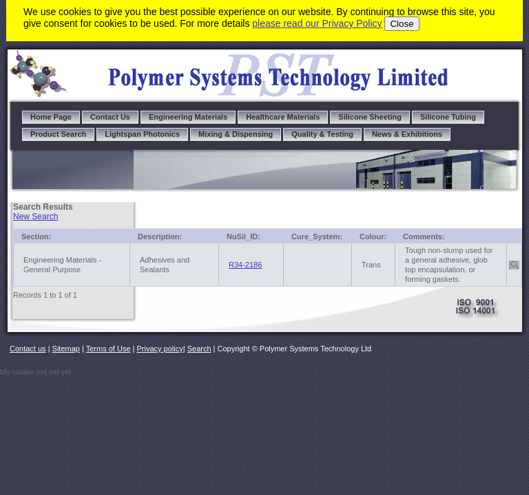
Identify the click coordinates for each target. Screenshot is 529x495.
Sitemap (66, 348)
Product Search (58, 134)
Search (199, 348)
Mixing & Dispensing (235, 134)
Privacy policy (160, 348)
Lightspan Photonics (142, 134)
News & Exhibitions (407, 134)
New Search (35, 216)
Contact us (28, 348)
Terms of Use (108, 348)
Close (401, 24)
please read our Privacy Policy (317, 23)
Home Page (51, 117)
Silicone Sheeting (370, 117)
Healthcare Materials (283, 117)
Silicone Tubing (448, 117)
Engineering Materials (188, 117)
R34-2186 (245, 265)
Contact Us (110, 117)
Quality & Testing (322, 134)
